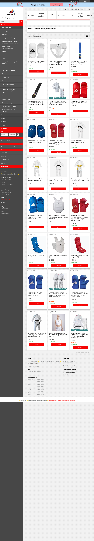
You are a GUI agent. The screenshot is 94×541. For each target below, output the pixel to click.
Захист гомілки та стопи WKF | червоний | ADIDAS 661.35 (80, 256)
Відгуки (3, 118)
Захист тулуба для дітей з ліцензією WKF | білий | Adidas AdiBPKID (58, 217)
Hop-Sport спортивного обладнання (8, 85)
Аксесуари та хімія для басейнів (8, 110)
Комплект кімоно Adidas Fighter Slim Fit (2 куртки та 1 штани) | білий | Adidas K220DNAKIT (79, 335)
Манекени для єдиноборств (10, 81)
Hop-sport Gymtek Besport (9, 38)
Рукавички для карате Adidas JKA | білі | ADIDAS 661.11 (36, 62)
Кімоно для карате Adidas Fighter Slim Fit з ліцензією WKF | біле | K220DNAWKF (58, 102)
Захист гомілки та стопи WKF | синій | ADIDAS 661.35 (36, 256)
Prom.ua (55, 399)
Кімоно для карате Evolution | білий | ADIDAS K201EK (37, 179)
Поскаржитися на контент (55, 400)
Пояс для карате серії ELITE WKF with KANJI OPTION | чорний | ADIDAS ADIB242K (36, 102)
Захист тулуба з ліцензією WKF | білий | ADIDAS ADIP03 (58, 256)
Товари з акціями (80, 15)
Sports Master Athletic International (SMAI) (8, 47)
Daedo (4, 58)
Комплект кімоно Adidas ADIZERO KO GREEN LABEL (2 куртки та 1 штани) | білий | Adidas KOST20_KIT (58, 294)
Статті (71, 15)
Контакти (61, 15)
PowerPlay (5, 31)
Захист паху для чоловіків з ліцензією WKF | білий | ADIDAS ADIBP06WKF (57, 63)
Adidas (4, 51)
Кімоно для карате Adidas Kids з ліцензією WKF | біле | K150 (80, 179)
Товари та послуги (6, 27)
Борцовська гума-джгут (8, 74)
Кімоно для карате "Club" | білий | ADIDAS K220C (79, 141)
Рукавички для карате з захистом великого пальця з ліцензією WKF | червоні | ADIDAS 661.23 (79, 218)
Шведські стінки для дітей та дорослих (10, 62)
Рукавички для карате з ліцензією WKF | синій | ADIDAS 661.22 (35, 217)
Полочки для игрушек (8, 103)
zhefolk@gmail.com (6, 199)
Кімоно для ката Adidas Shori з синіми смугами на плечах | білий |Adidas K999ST (37, 334)
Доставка (3, 121)
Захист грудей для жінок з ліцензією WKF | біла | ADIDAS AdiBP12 (58, 334)
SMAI (3, 55)
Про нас (3, 115)
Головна (31, 15)
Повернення (4, 125)
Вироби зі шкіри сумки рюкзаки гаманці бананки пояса (9, 90)
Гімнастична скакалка (8, 70)
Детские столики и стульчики (10, 96)
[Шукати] (21, 21)
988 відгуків (75, 1)
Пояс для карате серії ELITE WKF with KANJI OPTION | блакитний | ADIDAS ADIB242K (79, 64)
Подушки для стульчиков (9, 106)
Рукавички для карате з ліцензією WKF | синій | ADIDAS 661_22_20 (35, 293)
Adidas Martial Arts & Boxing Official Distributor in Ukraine (10, 42)
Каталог (4, 34)
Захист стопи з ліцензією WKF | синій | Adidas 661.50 (36, 141)
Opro (3, 67)
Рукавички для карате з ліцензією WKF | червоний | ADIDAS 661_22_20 (57, 142)
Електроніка (5, 77)
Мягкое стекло (6, 99)
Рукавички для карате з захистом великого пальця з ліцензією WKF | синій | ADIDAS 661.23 (79, 294)
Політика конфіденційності (68, 400)
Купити (37, 71)
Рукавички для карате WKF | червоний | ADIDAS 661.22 (79, 102)
